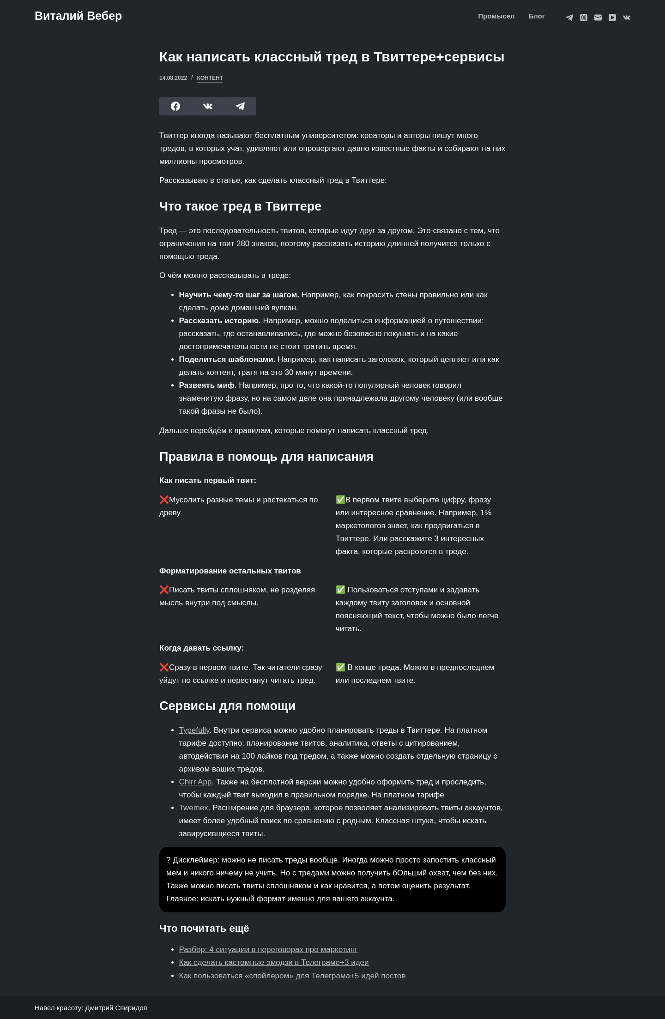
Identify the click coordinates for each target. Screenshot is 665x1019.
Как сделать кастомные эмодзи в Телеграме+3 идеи (274, 962)
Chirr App (195, 782)
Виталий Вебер (78, 15)
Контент (210, 78)
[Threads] (583, 17)
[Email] (598, 17)
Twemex (193, 807)
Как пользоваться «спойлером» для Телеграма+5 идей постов (292, 975)
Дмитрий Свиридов (116, 1008)
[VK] (626, 17)
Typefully (194, 730)
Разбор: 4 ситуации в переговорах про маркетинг (268, 949)
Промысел (496, 16)
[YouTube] (612, 17)
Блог (536, 16)
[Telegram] (569, 17)
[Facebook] (175, 106)
